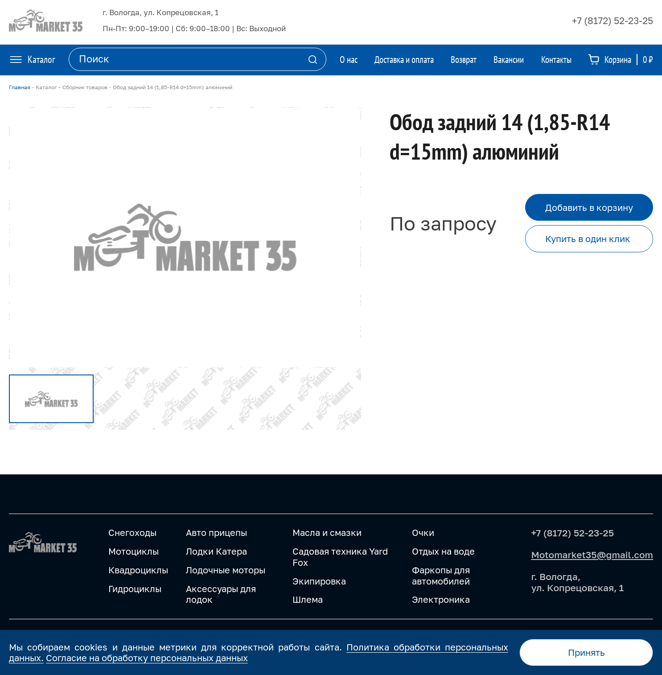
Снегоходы (132, 532)
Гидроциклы (134, 589)
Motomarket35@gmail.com (592, 554)
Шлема (307, 599)
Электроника (441, 599)
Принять (586, 652)
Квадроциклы (138, 570)
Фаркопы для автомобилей (441, 575)
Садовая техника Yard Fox (340, 557)
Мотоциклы (133, 551)
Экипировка (319, 581)
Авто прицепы (216, 532)
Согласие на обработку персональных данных (147, 657)
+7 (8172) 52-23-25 (612, 20)
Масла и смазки (327, 532)
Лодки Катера (216, 551)
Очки (423, 532)
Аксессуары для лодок (221, 594)
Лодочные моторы (225, 570)
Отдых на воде (443, 551)
